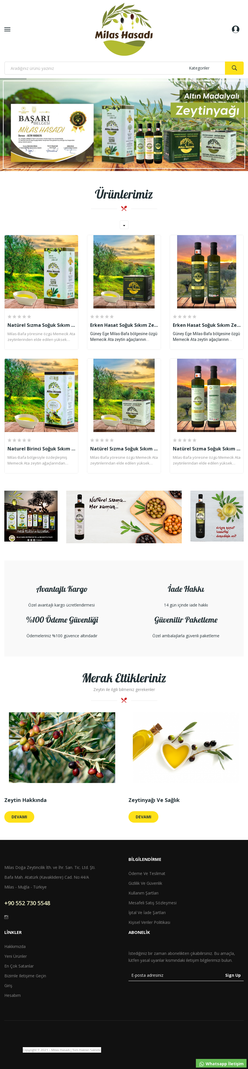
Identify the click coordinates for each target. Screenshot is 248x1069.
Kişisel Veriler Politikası (149, 922)
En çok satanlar (19, 966)
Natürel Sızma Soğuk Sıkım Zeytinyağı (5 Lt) (41, 325)
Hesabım (12, 995)
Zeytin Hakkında (25, 800)
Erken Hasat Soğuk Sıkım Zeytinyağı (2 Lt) (124, 325)
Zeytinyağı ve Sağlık (154, 800)
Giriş (8, 985)
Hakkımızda (15, 946)
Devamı (19, 816)
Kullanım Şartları (143, 893)
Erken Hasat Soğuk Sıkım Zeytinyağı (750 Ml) (207, 325)
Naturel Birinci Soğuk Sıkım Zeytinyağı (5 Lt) (41, 449)
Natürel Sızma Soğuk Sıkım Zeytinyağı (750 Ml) (207, 449)
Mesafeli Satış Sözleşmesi (152, 902)
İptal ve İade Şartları (147, 912)
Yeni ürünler (15, 956)
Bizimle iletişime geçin (25, 975)
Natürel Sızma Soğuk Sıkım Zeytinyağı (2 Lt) (124, 449)
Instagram (6, 917)
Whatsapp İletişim (221, 1064)
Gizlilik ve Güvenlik (145, 883)
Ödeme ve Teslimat (146, 873)
